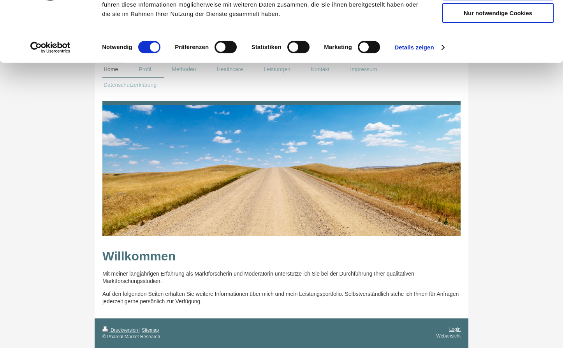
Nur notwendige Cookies (498, 65)
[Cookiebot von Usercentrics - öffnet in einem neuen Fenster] (50, 99)
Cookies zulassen (498, 19)
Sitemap (150, 330)
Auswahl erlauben (498, 42)
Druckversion (120, 330)
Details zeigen (414, 99)
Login (455, 329)
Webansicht (448, 336)
